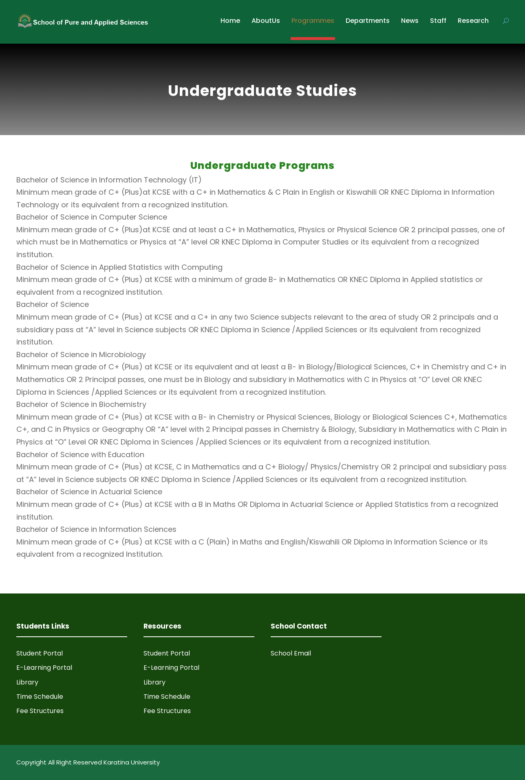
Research (473, 20)
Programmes (312, 20)
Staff (438, 20)
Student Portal (39, 653)
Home (230, 20)
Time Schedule (39, 696)
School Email (291, 653)
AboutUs (265, 20)
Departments (368, 20)
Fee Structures (40, 711)
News (410, 20)
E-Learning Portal (44, 667)
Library (27, 682)
